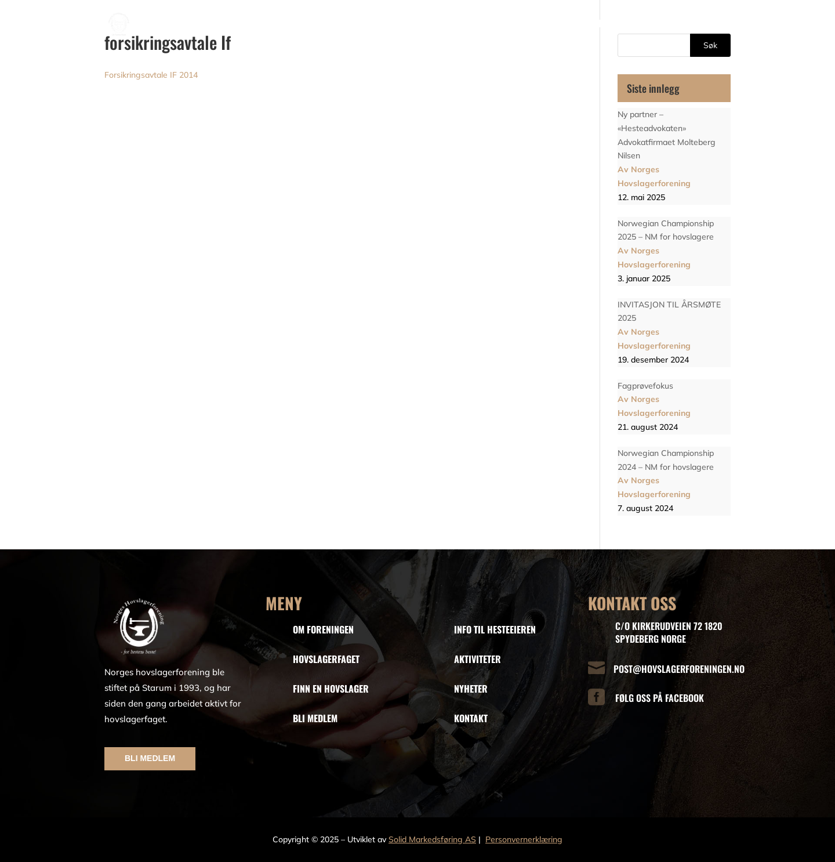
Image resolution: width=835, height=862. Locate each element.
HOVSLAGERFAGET (326, 659)
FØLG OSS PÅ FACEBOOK (659, 698)
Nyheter (599, 23)
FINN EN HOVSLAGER (331, 689)
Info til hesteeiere (522, 23)
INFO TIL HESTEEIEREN (495, 629)
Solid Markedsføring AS (432, 839)
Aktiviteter (651, 23)
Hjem (278, 23)
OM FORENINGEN (323, 629)
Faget (364, 23)
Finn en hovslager (436, 23)
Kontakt (714, 23)
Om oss (314, 23)
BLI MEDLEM (150, 758)
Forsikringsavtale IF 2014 (151, 75)
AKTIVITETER (477, 659)
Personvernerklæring (523, 839)
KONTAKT (471, 718)
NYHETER (471, 689)
